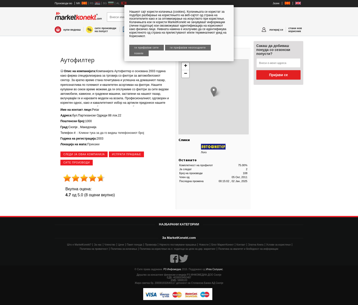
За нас (97, 244)
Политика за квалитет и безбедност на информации (248, 249)
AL (118, 3)
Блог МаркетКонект (222, 244)
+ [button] (185, 66)
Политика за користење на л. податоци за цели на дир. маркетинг (178, 249)
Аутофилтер (77, 60)
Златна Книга (256, 244)
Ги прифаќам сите (146, 47)
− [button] (185, 74)
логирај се (276, 29)
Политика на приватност (94, 249)
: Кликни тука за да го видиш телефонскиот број (110, 133)
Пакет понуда (134, 244)
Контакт (240, 244)
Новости (204, 244)
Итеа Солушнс (214, 269)
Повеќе (139, 53)
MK (78, 3)
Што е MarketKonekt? (79, 244)
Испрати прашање (126, 154)
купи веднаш (72, 29)
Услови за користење (278, 244)
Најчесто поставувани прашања (177, 244)
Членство (109, 244)
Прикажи (93, 144)
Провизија (151, 244)
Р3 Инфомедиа (172, 269)
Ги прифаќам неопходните (188, 47)
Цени (121, 244)
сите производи (76, 162)
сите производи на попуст (105, 30)
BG (105, 3)
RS (91, 3)
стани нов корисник (295, 30)
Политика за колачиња (124, 249)
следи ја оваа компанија (84, 154)
